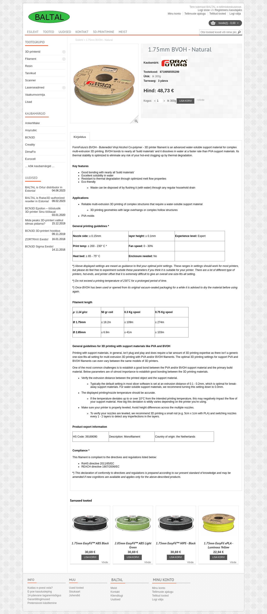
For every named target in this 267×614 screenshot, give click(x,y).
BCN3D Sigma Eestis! (39, 246)
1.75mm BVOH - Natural (99, 40)
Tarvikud (30, 73)
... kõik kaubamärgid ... (39, 166)
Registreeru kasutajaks (228, 10)
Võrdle (105, 562)
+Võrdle (200, 100)
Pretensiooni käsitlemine (42, 603)
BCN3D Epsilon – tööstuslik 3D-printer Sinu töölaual (43, 210)
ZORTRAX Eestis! (37, 239)
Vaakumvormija (35, 94)
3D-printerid (32, 51)
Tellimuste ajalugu (195, 13)
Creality (30, 144)
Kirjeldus (80, 137)
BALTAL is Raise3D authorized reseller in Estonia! (45, 199)
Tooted (48, 32)
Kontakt (82, 32)
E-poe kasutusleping (40, 591)
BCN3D (30, 137)
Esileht (79, 40)
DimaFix (30, 151)
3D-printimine (103, 32)
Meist (123, 32)
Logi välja (235, 13)
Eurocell (30, 159)
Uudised (65, 32)
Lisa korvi (185, 101)
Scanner (30, 80)
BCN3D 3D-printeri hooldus (42, 230)
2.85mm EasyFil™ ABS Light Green (132, 545)
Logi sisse (204, 10)
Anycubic (31, 130)
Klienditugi (116, 595)
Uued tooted (76, 587)
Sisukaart (74, 591)
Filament (30, 58)
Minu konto (174, 13)
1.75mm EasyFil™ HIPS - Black (175, 543)
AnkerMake (32, 123)
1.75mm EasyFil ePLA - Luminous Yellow (218, 545)
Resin (28, 66)
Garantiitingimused (39, 599)
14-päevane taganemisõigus (44, 595)
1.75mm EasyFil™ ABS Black (90, 543)
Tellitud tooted (217, 13)
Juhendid (74, 595)
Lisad (28, 101)
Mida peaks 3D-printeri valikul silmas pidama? (44, 222)
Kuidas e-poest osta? (40, 587)
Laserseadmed (34, 87)
